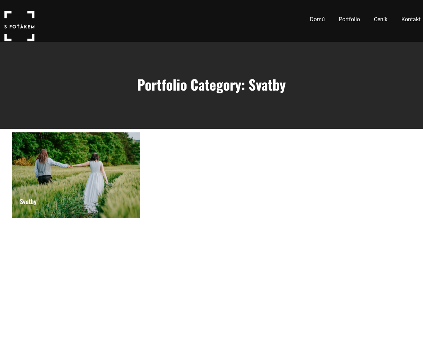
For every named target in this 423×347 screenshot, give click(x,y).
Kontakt (411, 19)
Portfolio (349, 19)
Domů (317, 19)
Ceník (380, 19)
